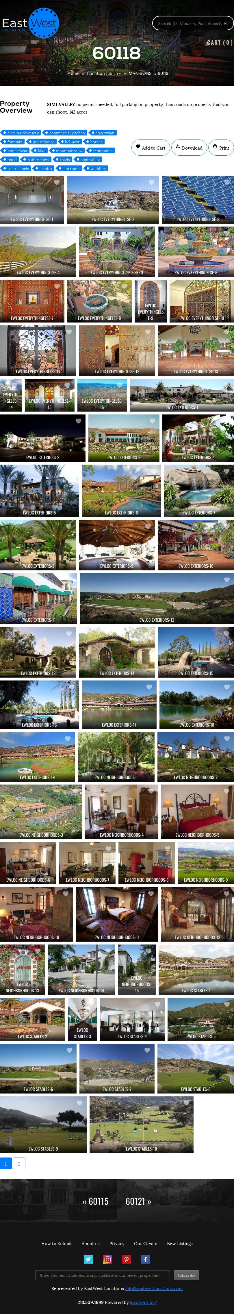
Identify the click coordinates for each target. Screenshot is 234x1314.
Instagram (107, 1259)
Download (192, 147)
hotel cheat (17, 150)
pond (12, 159)
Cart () (220, 42)
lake (41, 150)
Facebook (145, 1259)
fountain (15, 141)
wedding (98, 168)
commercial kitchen (67, 132)
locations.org (143, 1301)
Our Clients (145, 1243)
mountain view (69, 150)
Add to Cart (153, 147)
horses (96, 141)
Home (73, 72)
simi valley (90, 159)
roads (65, 159)
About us (91, 1243)
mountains (102, 150)
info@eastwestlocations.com (154, 1288)
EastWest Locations (34, 23)
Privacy (117, 1243)
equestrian (105, 132)
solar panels (18, 168)
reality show (38, 159)
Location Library (104, 72)
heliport (72, 141)
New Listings (180, 1243)
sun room (71, 168)
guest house (43, 141)
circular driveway (23, 132)
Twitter (88, 1259)
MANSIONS (140, 72)
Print (223, 147)
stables (46, 168)
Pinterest (126, 1259)
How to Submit (56, 1243)
